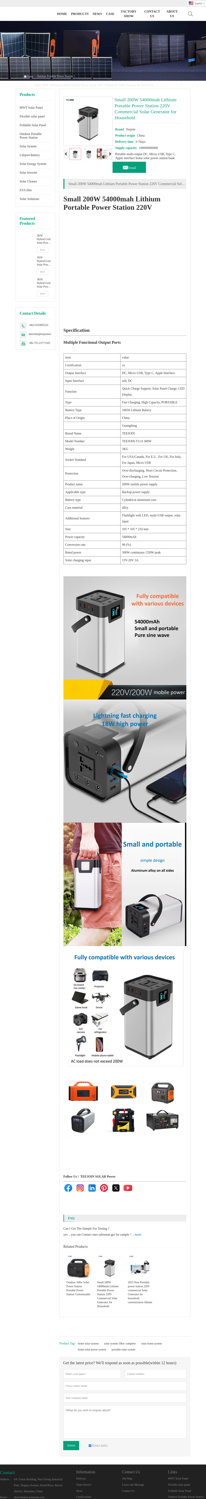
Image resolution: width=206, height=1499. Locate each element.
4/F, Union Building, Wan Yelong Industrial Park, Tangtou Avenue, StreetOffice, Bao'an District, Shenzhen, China (38, 1485)
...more (136, 1234)
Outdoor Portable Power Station (55, 76)
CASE (110, 14)
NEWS (97, 14)
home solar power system (92, 1349)
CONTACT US (152, 14)
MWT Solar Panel (31, 107)
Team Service (83, 1484)
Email (129, 167)
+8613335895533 (38, 325)
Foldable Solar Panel (33, 125)
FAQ (71, 1218)
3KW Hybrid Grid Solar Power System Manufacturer (44, 283)
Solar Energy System (33, 163)
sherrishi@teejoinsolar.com (44, 334)
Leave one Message (133, 1484)
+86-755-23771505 (39, 343)
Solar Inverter (28, 172)
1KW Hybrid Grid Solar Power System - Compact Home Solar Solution (44, 261)
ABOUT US (172, 14)
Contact (7, 1472)
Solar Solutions (29, 199)
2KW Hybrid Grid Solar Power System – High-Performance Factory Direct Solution (44, 239)
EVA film (26, 190)
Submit (71, 1445)
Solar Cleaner (28, 181)
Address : (5, 1479)
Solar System (28, 146)
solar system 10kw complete (120, 1343)
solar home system (151, 1343)
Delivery (81, 1478)
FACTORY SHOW (128, 14)
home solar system (88, 1343)
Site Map (127, 1478)
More (42, 249)
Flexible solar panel (32, 116)
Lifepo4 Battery (30, 155)
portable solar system (123, 1349)
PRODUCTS (80, 14)
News (79, 1490)
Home (62, 14)
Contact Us (128, 1490)
